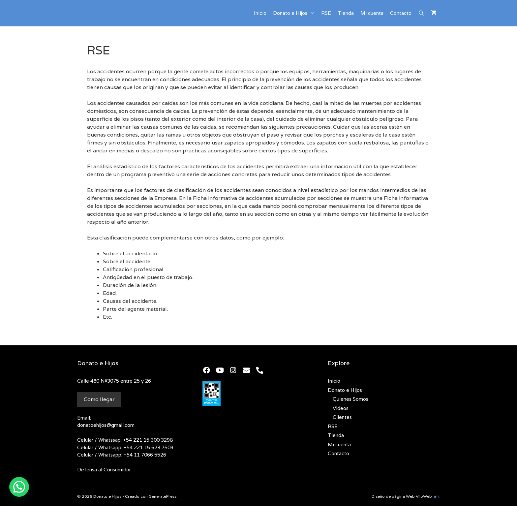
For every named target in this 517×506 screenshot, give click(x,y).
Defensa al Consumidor (104, 469)
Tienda (346, 13)
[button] (19, 487)
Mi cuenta (371, 13)
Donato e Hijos (295, 13)
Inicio (260, 13)
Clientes (342, 417)
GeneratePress (162, 496)
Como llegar (99, 399)
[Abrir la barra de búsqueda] (421, 13)
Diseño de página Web (393, 496)
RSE (326, 13)
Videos (341, 408)
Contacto (400, 13)
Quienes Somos (350, 399)
